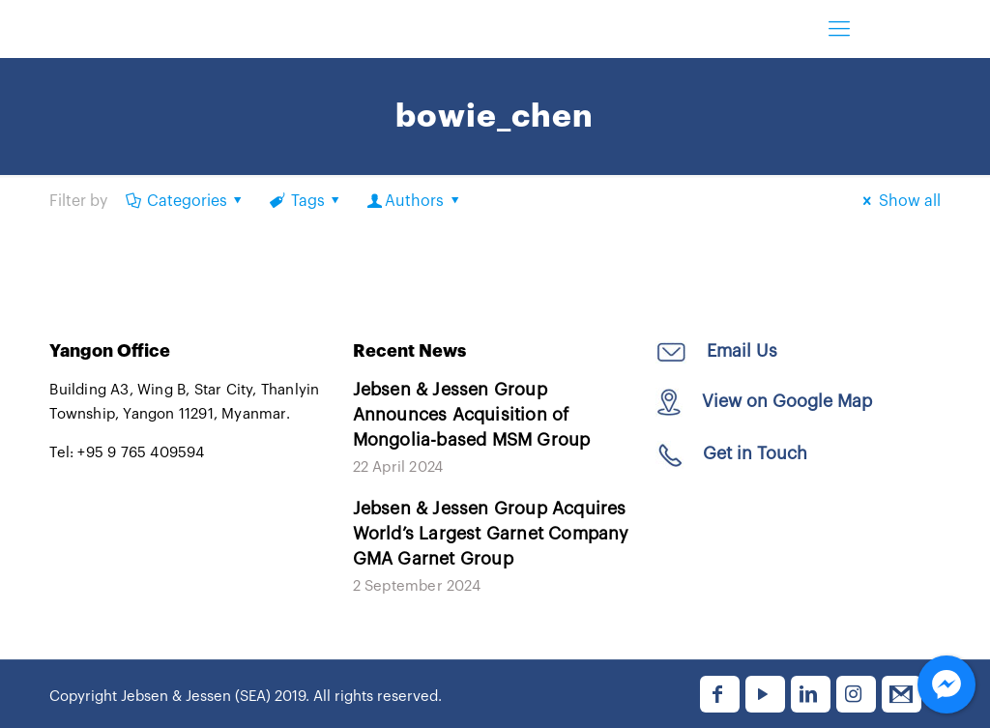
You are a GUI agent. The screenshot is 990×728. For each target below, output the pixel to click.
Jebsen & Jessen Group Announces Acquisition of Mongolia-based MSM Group (472, 415)
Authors (415, 201)
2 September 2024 (416, 586)
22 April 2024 (398, 467)
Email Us (739, 351)
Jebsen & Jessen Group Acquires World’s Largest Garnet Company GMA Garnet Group (491, 534)
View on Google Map (787, 401)
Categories (185, 201)
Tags (306, 201)
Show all (898, 201)
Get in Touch (755, 453)
